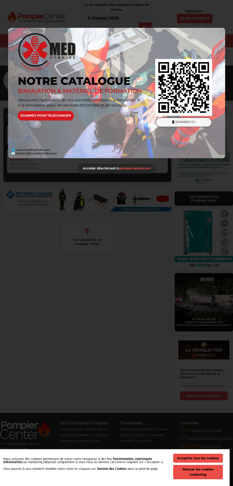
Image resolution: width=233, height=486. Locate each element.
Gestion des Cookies (111, 468)
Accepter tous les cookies (198, 458)
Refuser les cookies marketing (198, 472)
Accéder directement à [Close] (116, 168)
